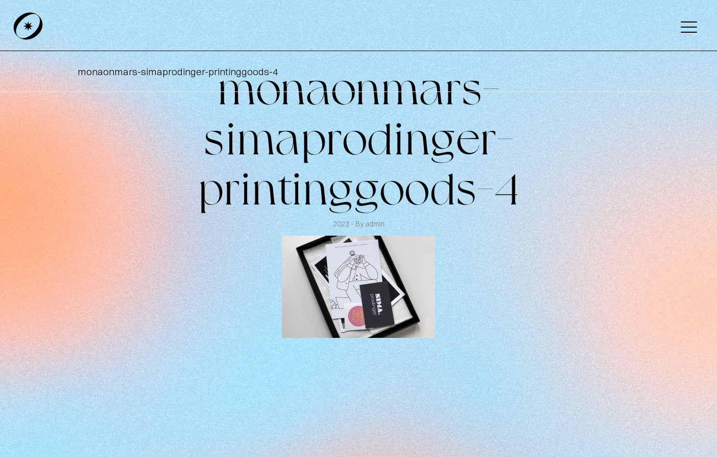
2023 (342, 223)
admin (375, 223)
